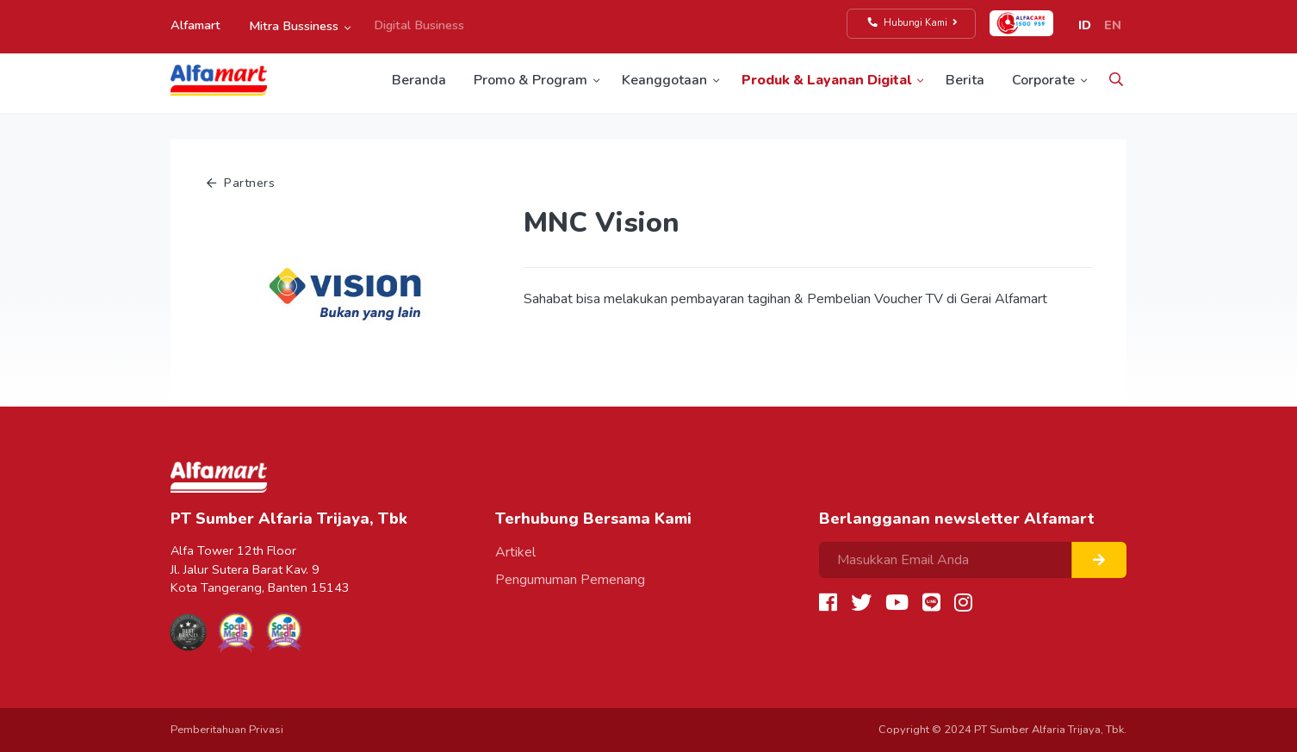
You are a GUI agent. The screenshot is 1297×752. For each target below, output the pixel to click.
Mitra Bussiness (293, 25)
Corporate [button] (1043, 80)
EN (1112, 25)
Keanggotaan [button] (664, 80)
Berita (965, 80)
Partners (241, 182)
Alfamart (195, 25)
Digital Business (419, 25)
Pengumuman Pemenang (570, 579)
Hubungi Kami (913, 22)
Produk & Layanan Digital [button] (826, 80)
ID (1084, 25)
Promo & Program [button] (530, 80)
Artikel (515, 552)
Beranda (419, 80)
